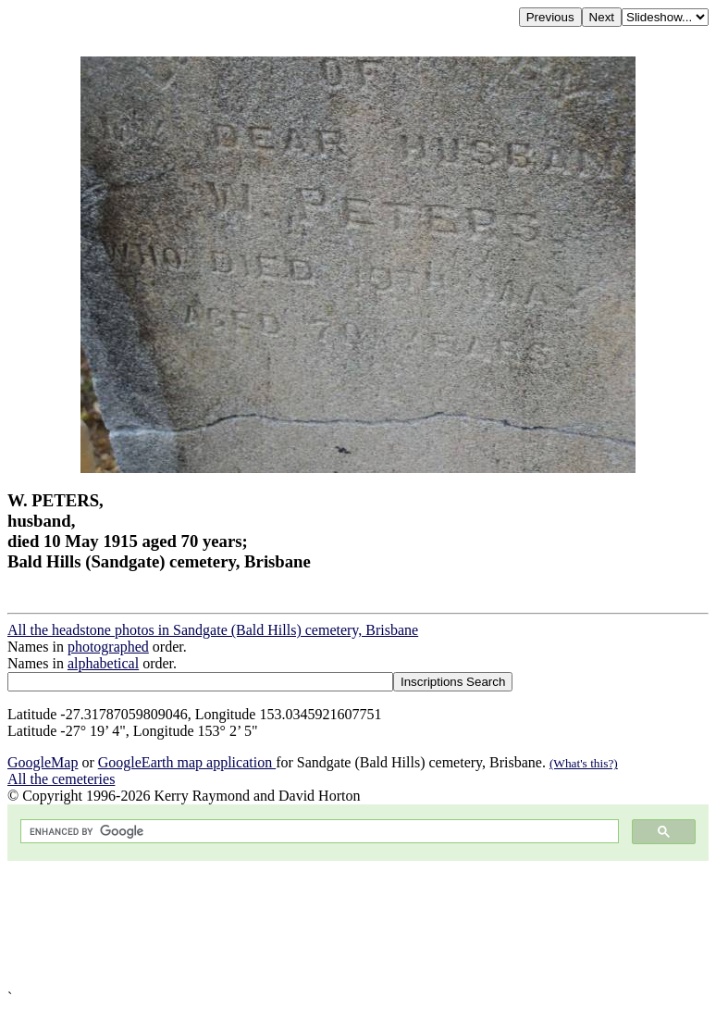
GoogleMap (42, 762)
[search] (318, 832)
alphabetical (103, 663)
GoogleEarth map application (187, 762)
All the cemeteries (61, 779)
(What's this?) (583, 763)
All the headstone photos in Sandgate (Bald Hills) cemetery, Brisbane (212, 630)
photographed (108, 646)
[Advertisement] (358, 925)
